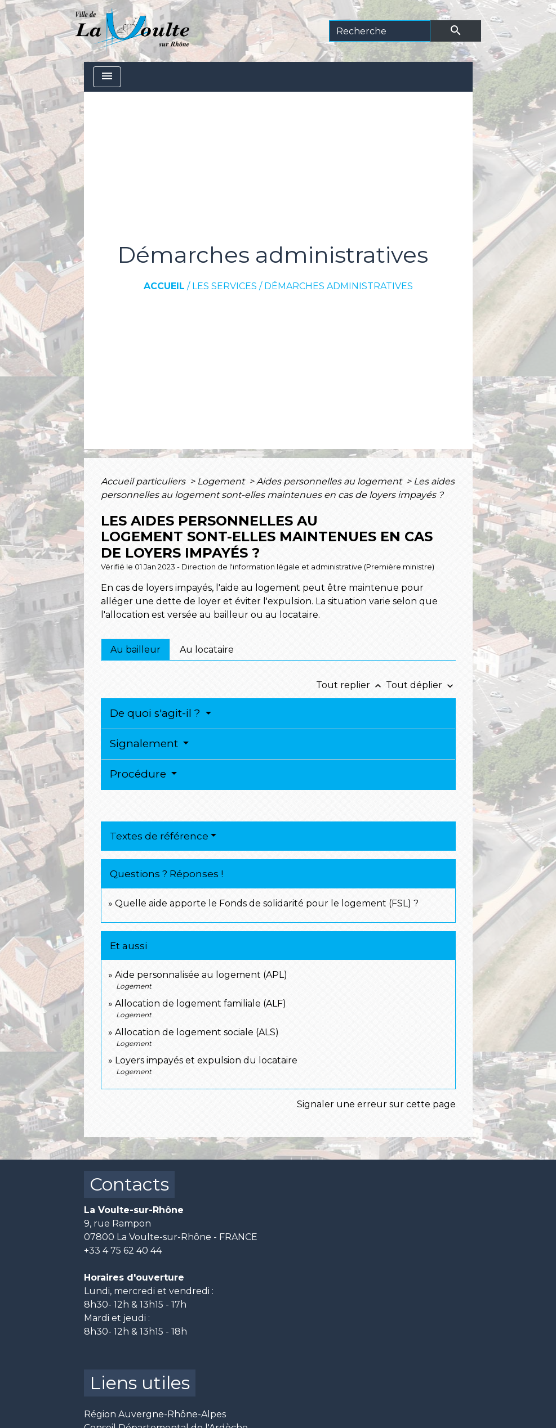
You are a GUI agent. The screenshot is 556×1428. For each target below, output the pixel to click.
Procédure (139, 773)
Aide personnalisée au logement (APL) (201, 974)
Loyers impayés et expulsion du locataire (206, 1060)
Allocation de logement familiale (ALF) (200, 1003)
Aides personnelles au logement (330, 481)
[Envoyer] (455, 31)
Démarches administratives (338, 286)
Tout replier (351, 685)
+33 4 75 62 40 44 (123, 1250)
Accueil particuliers (144, 481)
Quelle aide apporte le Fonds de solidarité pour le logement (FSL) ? (267, 903)
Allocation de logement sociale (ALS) (197, 1032)
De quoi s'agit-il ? (156, 713)
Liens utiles (140, 1383)
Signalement (145, 743)
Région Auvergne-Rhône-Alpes (155, 1414)
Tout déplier (421, 685)
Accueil (164, 286)
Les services (224, 286)
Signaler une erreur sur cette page (376, 1104)
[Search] (379, 31)
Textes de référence (159, 836)
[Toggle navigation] (107, 76)
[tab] (135, 649)
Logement (222, 481)
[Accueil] (132, 31)
